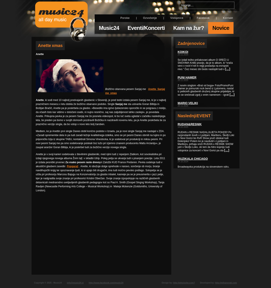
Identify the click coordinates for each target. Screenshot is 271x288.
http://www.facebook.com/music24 (106, 283)
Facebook (203, 18)
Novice (220, 28)
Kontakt (228, 18)
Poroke (125, 18)
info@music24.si (75, 283)
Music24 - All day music (61, 18)
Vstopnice (177, 18)
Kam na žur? (188, 28)
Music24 (109, 28)
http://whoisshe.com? (184, 283)
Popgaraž (72, 166)
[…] (227, 69)
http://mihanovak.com (226, 283)
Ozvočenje (150, 18)
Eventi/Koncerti (146, 28)
